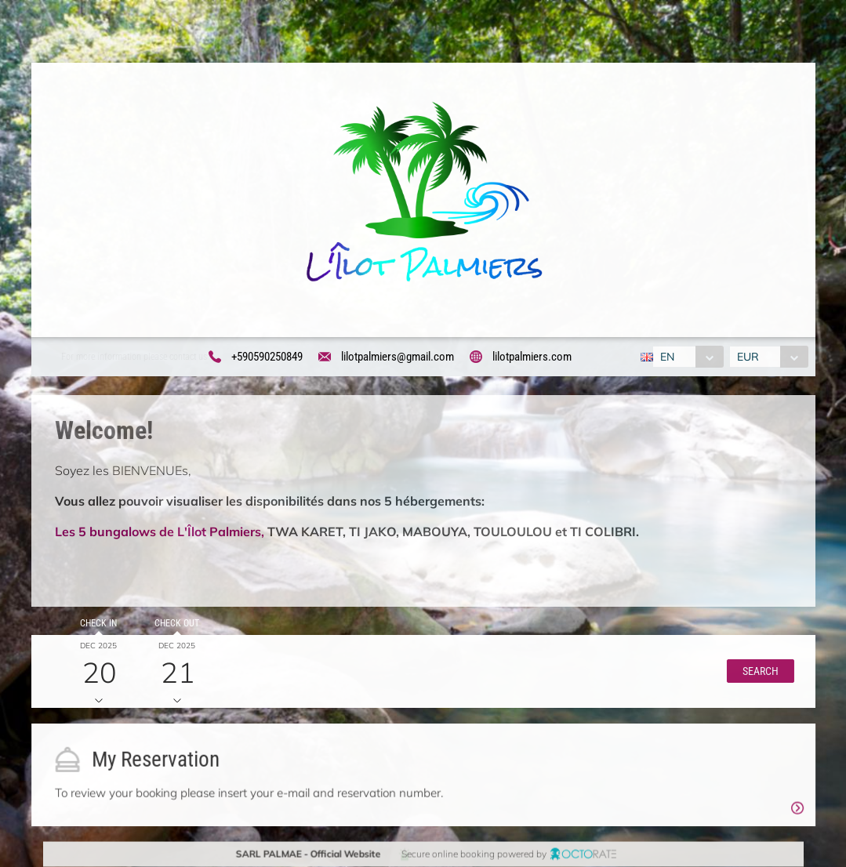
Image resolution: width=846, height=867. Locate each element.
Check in (96, 624)
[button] (757, 673)
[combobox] (686, 356)
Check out (174, 624)
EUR (749, 357)
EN (666, 357)
